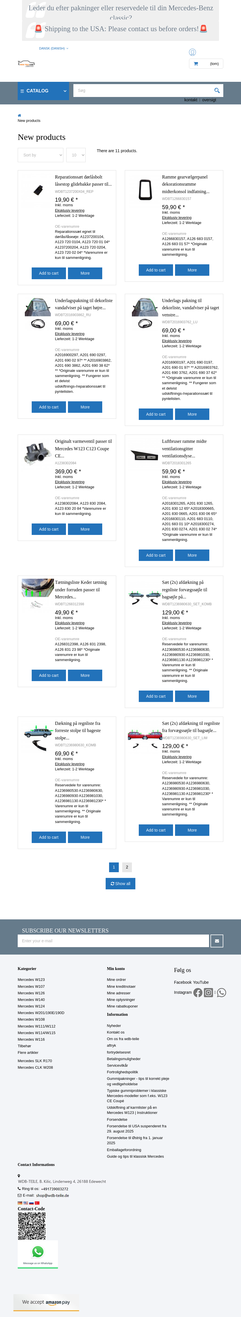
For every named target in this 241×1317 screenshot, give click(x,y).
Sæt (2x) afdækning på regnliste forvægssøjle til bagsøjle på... (184, 589)
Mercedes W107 (31, 986)
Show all (122, 883)
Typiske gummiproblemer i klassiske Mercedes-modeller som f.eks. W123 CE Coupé (137, 1095)
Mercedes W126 (31, 993)
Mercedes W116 (31, 1039)
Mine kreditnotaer (121, 986)
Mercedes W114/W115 (36, 1033)
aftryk (111, 1045)
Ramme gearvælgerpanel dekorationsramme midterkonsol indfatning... (186, 184)
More (85, 273)
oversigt (209, 100)
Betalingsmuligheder (124, 1059)
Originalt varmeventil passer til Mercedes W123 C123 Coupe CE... (83, 448)
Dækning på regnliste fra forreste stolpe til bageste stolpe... (78, 730)
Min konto (116, 969)
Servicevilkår (117, 1065)
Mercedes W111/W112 (36, 1026)
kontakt (190, 100)
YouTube (201, 982)
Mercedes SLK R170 (35, 1061)
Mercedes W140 (31, 999)
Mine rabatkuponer (122, 1006)
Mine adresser (118, 993)
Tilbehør (24, 1046)
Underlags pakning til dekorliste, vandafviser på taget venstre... (190, 307)
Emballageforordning (124, 1150)
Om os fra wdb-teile (123, 1039)
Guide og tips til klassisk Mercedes (135, 1156)
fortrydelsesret (118, 1052)
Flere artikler (28, 1052)
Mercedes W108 (31, 1019)
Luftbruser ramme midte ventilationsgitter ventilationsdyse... (184, 448)
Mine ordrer (116, 979)
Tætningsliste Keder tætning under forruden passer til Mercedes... (81, 589)
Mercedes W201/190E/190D (41, 1013)
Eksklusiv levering (70, 210)
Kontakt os (115, 1032)
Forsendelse (117, 1119)
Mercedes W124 (31, 1006)
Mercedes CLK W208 (35, 1067)
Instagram (183, 992)
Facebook (182, 982)
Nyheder (114, 1026)
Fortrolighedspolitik (122, 1072)
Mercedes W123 (31, 979)
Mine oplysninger (121, 999)
